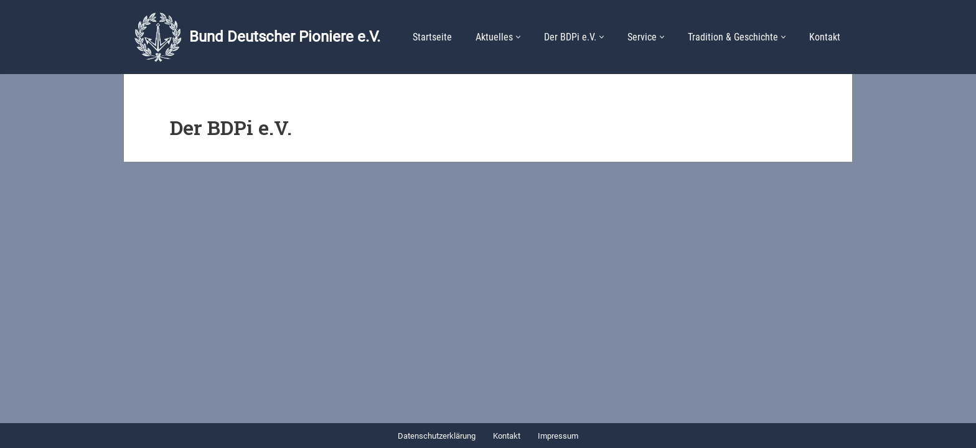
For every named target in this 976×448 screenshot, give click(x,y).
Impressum (558, 436)
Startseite (432, 37)
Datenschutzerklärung (437, 436)
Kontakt (824, 37)
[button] (518, 37)
